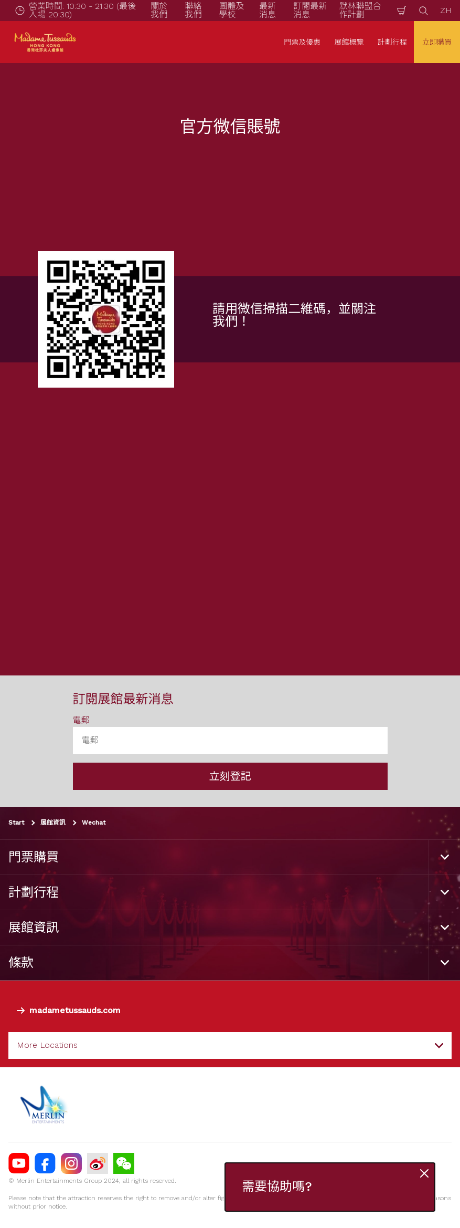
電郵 (81, 720)
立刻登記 (230, 776)
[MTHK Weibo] (97, 1163)
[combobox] (230, 1045)
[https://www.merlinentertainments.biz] (45, 1104)
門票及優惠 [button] (302, 42)
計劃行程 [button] (392, 42)
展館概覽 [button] (349, 42)
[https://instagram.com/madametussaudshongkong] (71, 1163)
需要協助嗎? (277, 1187)
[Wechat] (123, 1163)
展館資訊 (53, 822)
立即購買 (437, 42)
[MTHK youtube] (18, 1163)
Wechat (93, 822)
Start (16, 822)
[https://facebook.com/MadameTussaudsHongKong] (45, 1163)
